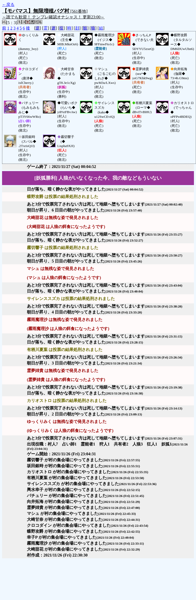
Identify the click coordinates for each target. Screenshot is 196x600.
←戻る (8, 4)
